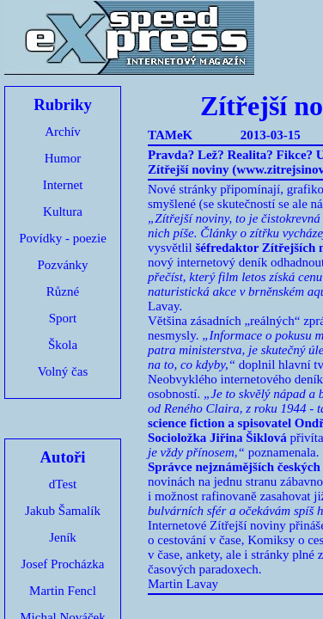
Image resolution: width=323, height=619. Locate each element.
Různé (62, 291)
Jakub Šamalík (63, 511)
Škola (62, 345)
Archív (63, 131)
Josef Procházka (62, 564)
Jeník (62, 537)
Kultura (62, 211)
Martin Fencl (62, 591)
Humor (63, 158)
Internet (63, 185)
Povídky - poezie (63, 238)
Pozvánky (62, 265)
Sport (63, 318)
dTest (62, 484)
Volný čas (63, 371)
